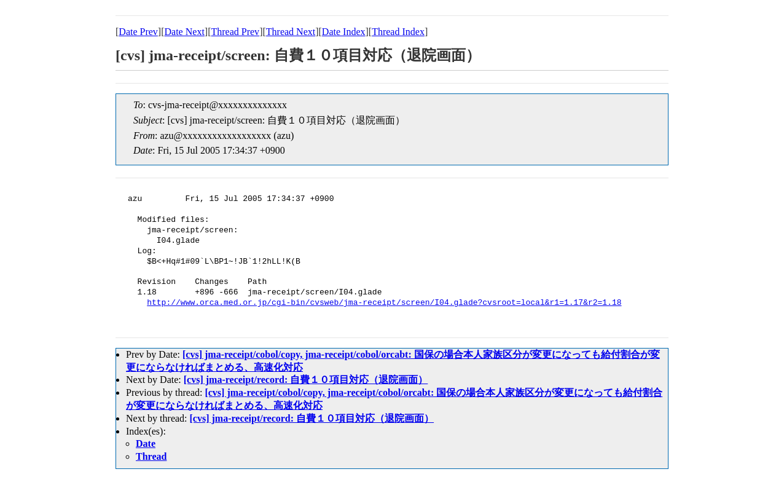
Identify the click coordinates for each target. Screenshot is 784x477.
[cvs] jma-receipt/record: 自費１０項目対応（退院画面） (306, 379)
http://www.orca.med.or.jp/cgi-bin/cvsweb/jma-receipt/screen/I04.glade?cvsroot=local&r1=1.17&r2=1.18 (384, 303)
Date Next (185, 31)
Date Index (344, 31)
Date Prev (138, 31)
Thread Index (398, 31)
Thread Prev (235, 31)
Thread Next (290, 31)
